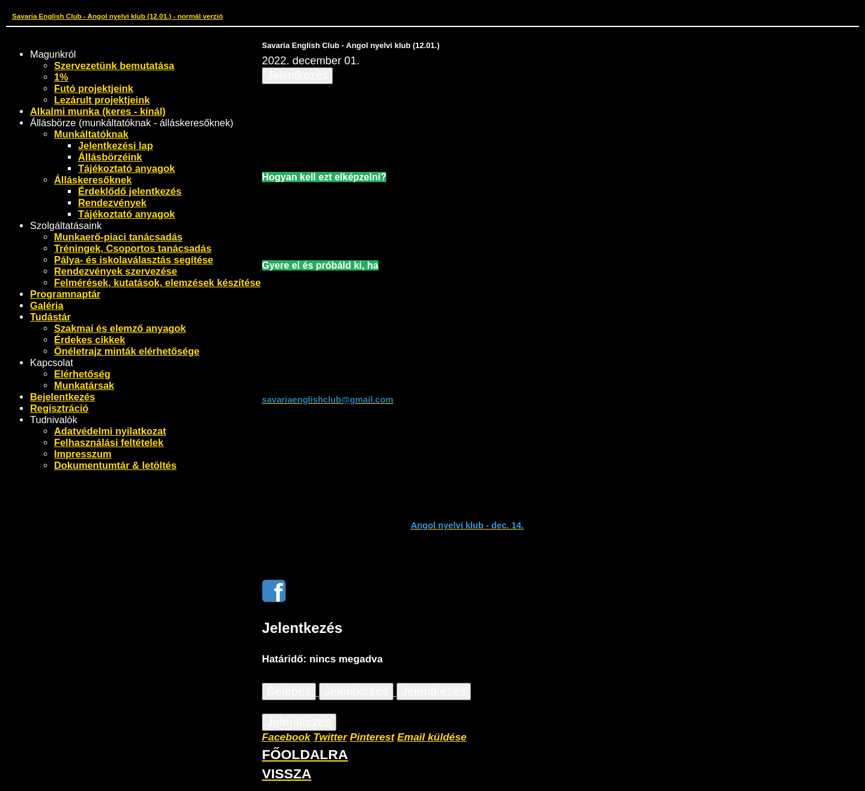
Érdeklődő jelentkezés (129, 191)
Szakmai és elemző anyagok (120, 328)
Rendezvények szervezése (115, 271)
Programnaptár (65, 294)
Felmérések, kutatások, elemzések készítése (157, 282)
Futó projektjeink (93, 88)
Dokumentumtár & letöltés (115, 465)
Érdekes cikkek (89, 339)
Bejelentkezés (62, 396)
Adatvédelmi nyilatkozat (110, 431)
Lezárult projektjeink (102, 99)
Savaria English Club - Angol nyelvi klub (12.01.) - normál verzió (117, 16)
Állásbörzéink (110, 156)
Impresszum (83, 453)
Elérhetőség (82, 373)
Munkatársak (84, 385)
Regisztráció (59, 408)
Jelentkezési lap (115, 145)
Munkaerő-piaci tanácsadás (118, 236)
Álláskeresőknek (93, 179)
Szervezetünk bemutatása (114, 65)
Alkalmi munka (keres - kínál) (98, 111)
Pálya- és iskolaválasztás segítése (133, 259)
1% (61, 77)
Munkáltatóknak (91, 134)
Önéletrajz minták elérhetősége (126, 351)
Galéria (47, 305)
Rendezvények (112, 202)
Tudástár (50, 316)
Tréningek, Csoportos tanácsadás (132, 248)
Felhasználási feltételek (108, 442)
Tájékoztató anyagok (126, 168)
